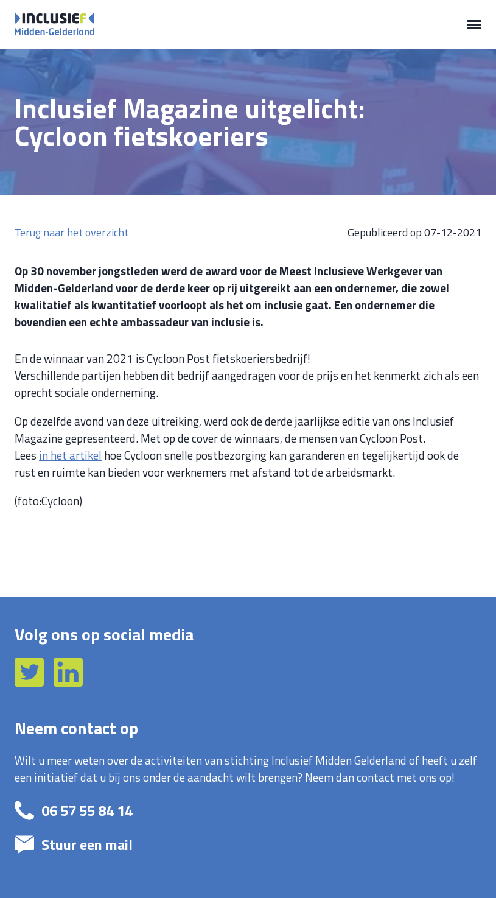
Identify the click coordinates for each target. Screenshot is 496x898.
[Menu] (474, 24)
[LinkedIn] (68, 682)
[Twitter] (30, 682)
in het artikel (70, 455)
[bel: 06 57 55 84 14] (237, 810)
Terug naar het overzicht (71, 232)
